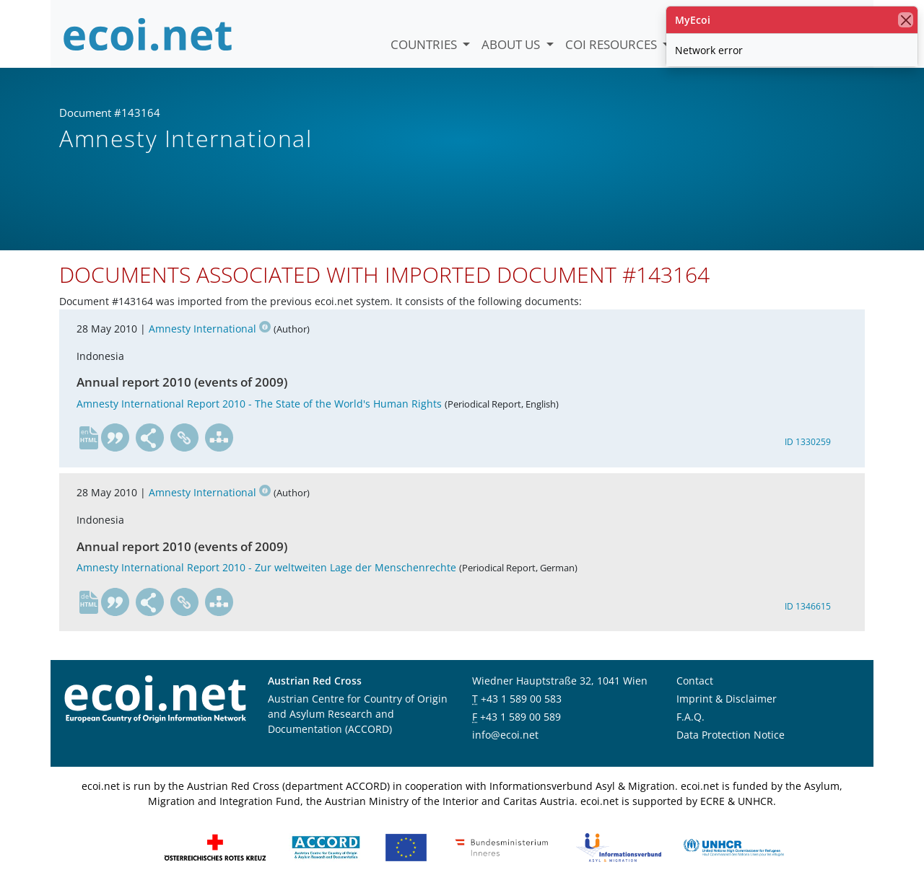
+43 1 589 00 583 (521, 698)
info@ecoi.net (505, 735)
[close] (905, 19)
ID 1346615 (808, 606)
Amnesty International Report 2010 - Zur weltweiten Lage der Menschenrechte (266, 567)
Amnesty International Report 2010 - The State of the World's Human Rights (259, 403)
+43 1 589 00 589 (520, 716)
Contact (694, 680)
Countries (425, 44)
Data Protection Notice (730, 735)
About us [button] (512, 44)
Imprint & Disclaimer (726, 698)
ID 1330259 (808, 442)
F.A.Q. (690, 716)
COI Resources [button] (612, 44)
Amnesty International (210, 328)
